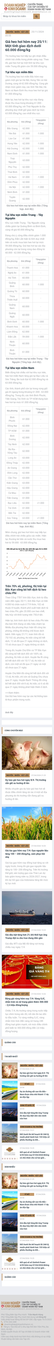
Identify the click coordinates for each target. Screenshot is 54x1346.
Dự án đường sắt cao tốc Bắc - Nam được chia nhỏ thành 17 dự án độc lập (34, 1094)
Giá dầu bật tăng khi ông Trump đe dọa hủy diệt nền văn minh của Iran (34, 1116)
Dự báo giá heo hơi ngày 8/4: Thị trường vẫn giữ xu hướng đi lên (25, 782)
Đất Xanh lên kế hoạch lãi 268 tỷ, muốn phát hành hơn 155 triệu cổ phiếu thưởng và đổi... (35, 1137)
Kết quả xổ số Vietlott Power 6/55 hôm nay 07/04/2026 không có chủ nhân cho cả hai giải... (34, 1155)
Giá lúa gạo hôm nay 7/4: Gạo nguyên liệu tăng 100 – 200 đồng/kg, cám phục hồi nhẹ (26, 853)
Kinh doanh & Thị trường (31, 1127)
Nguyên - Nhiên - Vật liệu (17, 32)
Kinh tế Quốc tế (27, 1105)
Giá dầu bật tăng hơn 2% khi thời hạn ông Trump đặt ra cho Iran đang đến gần (26, 936)
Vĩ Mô (27, 1084)
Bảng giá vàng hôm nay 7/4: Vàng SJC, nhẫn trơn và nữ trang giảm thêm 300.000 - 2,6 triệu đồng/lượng (26, 1001)
